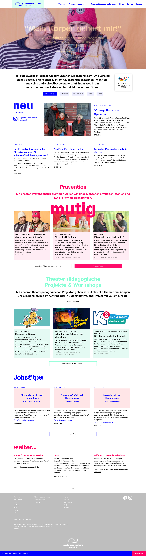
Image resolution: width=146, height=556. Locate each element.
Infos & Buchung (64, 49)
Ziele (15, 502)
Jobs (100, 94)
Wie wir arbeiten (73, 301)
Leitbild (16, 505)
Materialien (68, 502)
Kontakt (139, 4)
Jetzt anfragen (82, 49)
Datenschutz (18, 519)
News (121, 4)
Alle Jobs (73, 435)
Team (90, 94)
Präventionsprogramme (78, 4)
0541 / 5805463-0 (23, 527)
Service (130, 4)
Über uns (61, 4)
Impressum (27, 519)
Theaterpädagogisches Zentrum (103, 4)
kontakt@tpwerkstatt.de (43, 527)
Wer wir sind (18, 500)
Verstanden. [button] (139, 553)
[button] (4, 38)
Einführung (37, 502)
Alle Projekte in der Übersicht (73, 365)
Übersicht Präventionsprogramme (48, 267)
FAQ (65, 505)
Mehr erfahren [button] (24, 553)
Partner (16, 510)
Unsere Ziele (78, 94)
